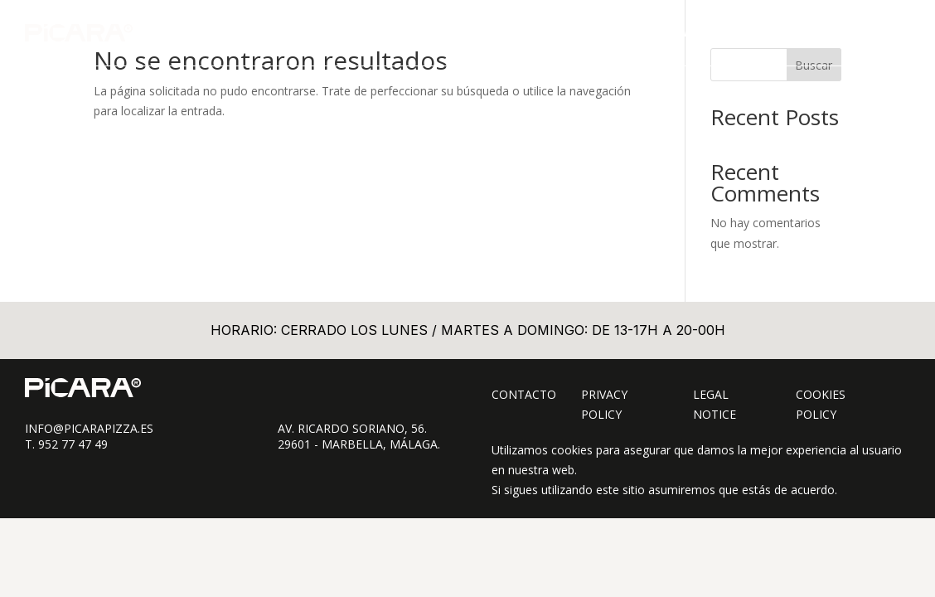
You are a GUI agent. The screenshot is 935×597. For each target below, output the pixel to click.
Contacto (524, 394)
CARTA (600, 32)
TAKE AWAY (669, 32)
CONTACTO (854, 32)
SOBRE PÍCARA (761, 32)
